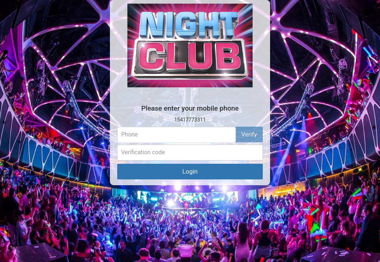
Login (190, 171)
